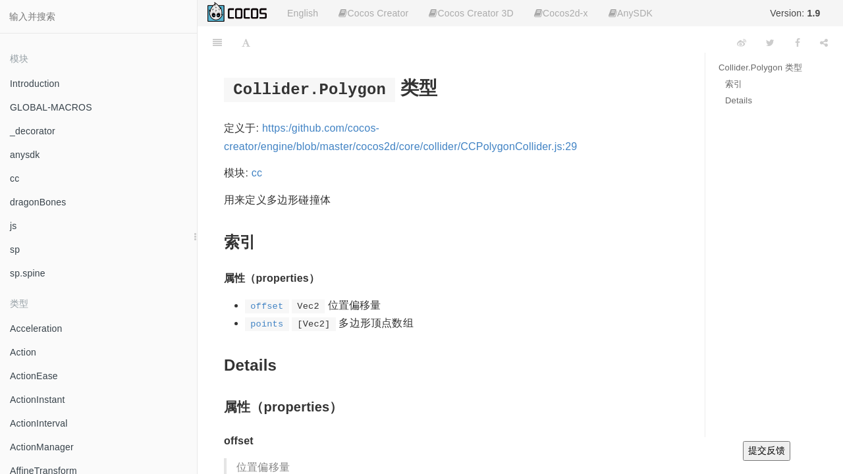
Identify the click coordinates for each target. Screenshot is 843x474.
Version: (795, 13)
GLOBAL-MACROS (51, 107)
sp (15, 249)
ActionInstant (37, 399)
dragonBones (38, 202)
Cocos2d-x (561, 13)
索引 (733, 84)
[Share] (824, 42)
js (13, 226)
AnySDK (631, 13)
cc (14, 178)
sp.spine (27, 273)
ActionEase (34, 376)
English (302, 13)
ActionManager (42, 447)
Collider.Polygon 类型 (760, 67)
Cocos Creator (373, 13)
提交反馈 (766, 450)
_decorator (32, 131)
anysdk (25, 154)
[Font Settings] (246, 42)
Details (738, 100)
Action (23, 352)
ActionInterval (39, 423)
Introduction (35, 83)
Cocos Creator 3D (471, 13)
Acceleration (36, 328)
